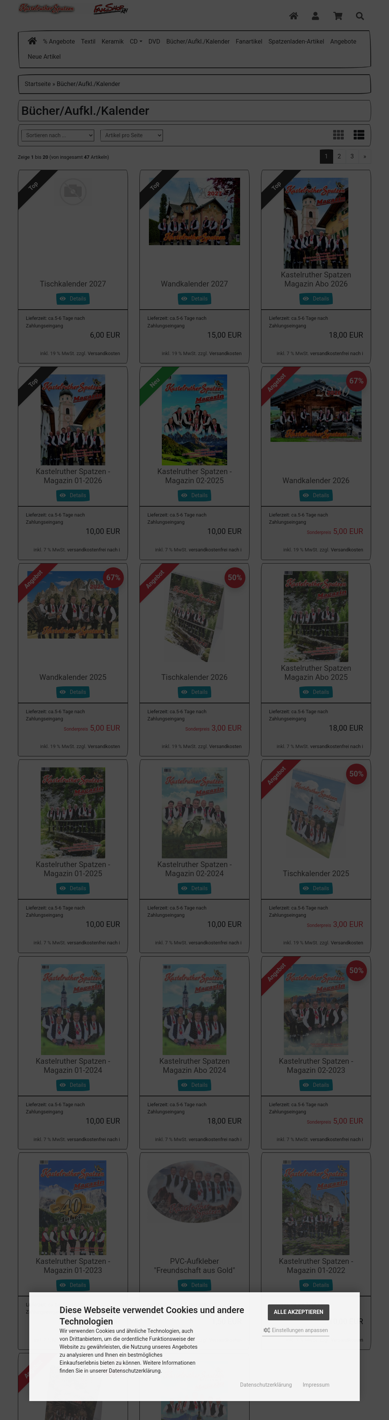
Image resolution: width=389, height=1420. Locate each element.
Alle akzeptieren (299, 1312)
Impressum (316, 1385)
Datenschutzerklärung (266, 1385)
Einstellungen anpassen (296, 1330)
